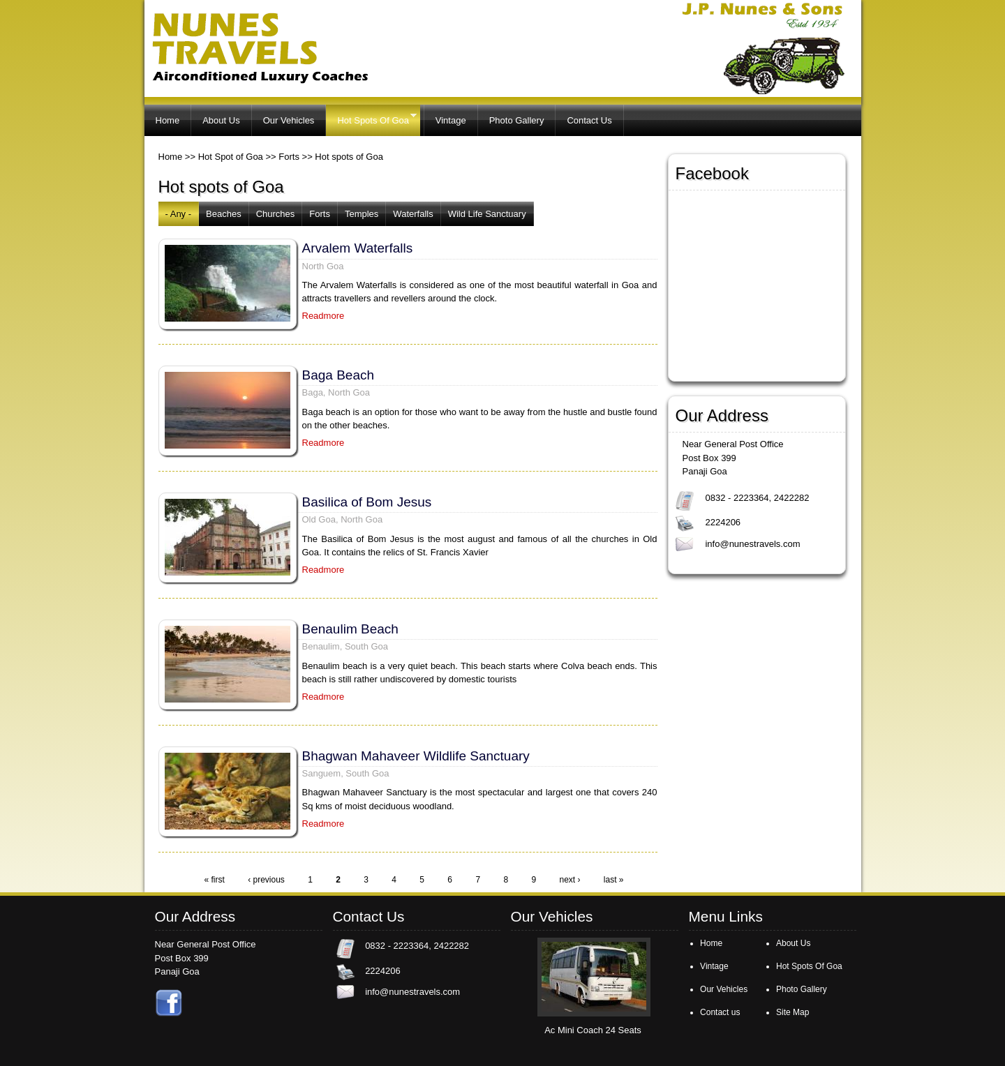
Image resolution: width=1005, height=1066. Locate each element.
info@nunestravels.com (752, 544)
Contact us (720, 1012)
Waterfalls (413, 214)
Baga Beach (338, 375)
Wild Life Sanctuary (487, 214)
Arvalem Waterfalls (357, 248)
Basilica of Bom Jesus (367, 502)
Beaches (223, 214)
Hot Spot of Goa (230, 156)
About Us (220, 120)
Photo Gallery (516, 120)
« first (214, 880)
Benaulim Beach (350, 629)
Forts (288, 156)
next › (569, 880)
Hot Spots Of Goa (371, 118)
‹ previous (266, 880)
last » (614, 880)
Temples (361, 214)
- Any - (178, 214)
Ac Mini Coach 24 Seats (592, 1030)
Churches (275, 214)
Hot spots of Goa (349, 156)
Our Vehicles (289, 120)
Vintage (451, 120)
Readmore (323, 315)
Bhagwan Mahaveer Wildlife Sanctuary (416, 756)
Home (168, 120)
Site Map (792, 1012)
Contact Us (589, 120)
